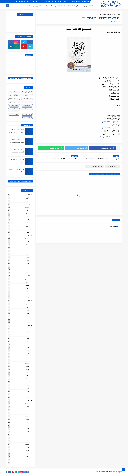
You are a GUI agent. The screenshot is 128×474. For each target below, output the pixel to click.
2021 (29, 326)
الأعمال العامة (26, 6)
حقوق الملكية (72, 2)
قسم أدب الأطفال (14, 95)
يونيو (27, 216)
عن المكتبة (65, 2)
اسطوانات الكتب (14, 92)
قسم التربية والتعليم (27, 105)
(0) (39, 21)
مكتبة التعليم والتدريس (37, 6)
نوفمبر (27, 241)
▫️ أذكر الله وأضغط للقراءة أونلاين (110, 136)
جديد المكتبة (78, 2)
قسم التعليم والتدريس (14, 105)
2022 (29, 301)
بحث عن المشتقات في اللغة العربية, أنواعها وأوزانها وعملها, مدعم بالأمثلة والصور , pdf (16, 132)
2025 (29, 204)
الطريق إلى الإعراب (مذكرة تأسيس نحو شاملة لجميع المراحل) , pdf (17, 152)
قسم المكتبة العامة (27, 118)
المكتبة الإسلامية (68, 6)
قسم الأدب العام (27, 99)
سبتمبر (27, 248)
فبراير (27, 198)
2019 (29, 400)
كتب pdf (88, 166)
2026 (29, 195)
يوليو (27, 213)
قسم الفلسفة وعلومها (27, 114)
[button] (102, 148)
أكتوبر (27, 245)
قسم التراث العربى (14, 102)
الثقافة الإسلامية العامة (113, 14)
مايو (28, 220)
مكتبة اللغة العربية (58, 6)
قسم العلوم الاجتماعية (27, 109)
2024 (29, 235)
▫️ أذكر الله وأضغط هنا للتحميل (111, 121)
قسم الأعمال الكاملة (14, 99)
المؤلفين (85, 6)
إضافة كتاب (47, 2)
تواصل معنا (54, 2)
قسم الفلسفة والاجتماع (14, 110)
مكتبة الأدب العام (48, 6)
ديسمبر (27, 207)
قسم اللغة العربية (14, 114)
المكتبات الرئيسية (78, 6)
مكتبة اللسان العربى (100, 472)
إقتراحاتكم (60, 2)
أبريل (28, 223)
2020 (29, 360)
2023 (29, 276)
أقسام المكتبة (92, 6)
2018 (29, 441)
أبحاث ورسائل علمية (27, 92)
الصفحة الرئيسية (85, 2)
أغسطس (27, 210)
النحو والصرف (27, 95)
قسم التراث (27, 102)
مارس (27, 226)
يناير (28, 201)
